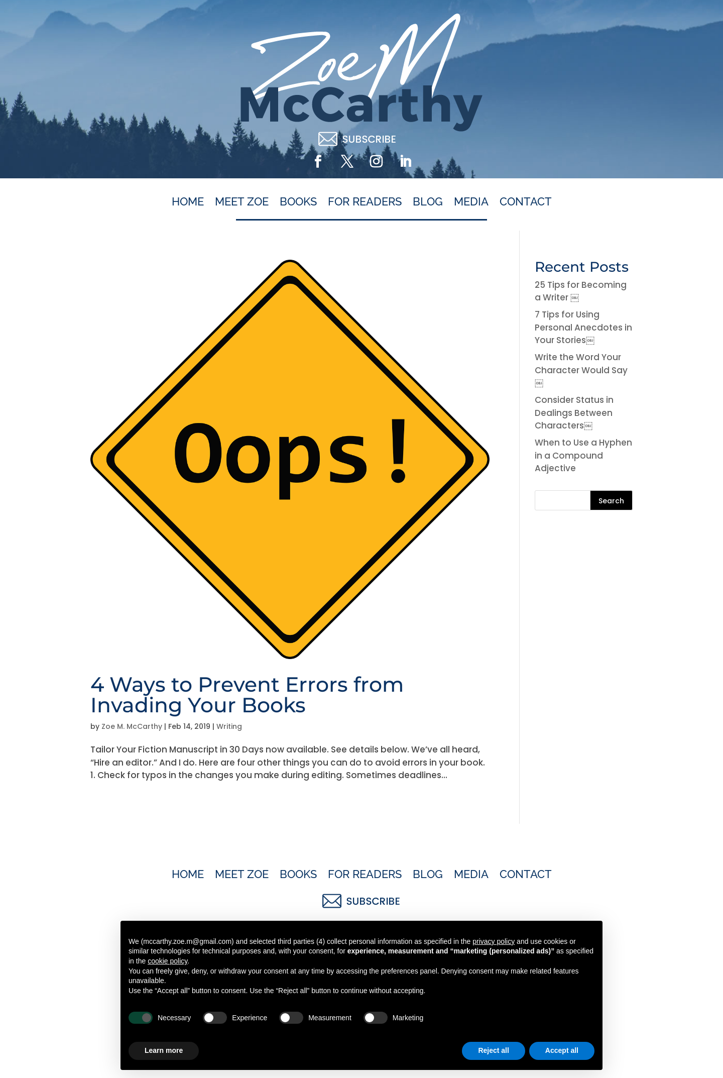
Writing (229, 726)
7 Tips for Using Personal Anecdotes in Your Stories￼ (583, 327)
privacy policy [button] (493, 941)
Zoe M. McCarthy (131, 726)
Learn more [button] (164, 1050)
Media (471, 202)
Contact (526, 202)
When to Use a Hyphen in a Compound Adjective (583, 455)
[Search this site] (584, 500)
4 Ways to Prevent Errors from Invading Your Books (247, 694)
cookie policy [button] (167, 961)
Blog (428, 202)
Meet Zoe (242, 202)
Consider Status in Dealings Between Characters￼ (574, 413)
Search (611, 501)
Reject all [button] (493, 1050)
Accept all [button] (561, 1050)
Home (188, 202)
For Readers (365, 202)
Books (298, 202)
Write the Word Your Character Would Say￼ (581, 370)
